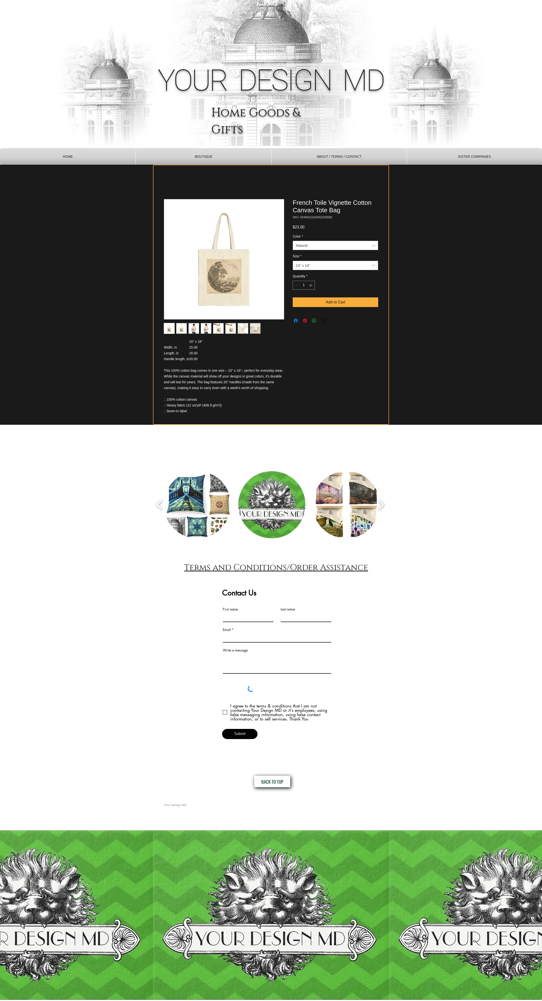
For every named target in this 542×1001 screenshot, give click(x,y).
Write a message (235, 650)
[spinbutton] (303, 285)
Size (297, 256)
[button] (203, 157)
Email (227, 629)
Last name (288, 609)
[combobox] (335, 245)
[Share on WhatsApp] (314, 320)
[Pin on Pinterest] (305, 320)
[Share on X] (323, 320)
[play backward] (159, 504)
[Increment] (311, 285)
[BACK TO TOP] (272, 782)
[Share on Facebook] (296, 320)
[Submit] (240, 734)
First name (230, 609)
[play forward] (381, 504)
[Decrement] (296, 285)
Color (298, 236)
